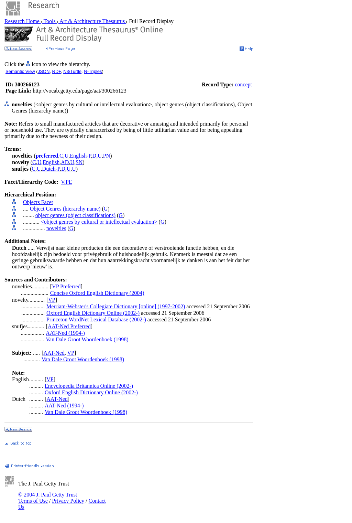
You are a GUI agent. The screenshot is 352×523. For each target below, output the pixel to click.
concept (243, 84)
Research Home (22, 21)
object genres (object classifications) (75, 215)
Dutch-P (51, 169)
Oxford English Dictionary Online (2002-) (93, 313)
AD (65, 162)
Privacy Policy (68, 501)
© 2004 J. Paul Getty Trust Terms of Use (47, 498)
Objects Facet (38, 202)
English (51, 162)
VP (51, 300)
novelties (56, 228)
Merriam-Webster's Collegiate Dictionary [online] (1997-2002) (115, 306)
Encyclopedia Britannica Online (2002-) (89, 386)
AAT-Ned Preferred (69, 326)
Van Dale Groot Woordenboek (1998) (87, 339)
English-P (80, 156)
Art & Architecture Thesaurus (92, 21)
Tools (49, 21)
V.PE (66, 182)
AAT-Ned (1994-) (65, 333)
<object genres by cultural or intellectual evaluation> (99, 222)
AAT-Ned (54, 353)
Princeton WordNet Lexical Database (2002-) (96, 319)
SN (79, 162)
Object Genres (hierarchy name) (65, 209)
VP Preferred (66, 286)
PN (106, 156)
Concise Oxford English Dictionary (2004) (97, 293)
